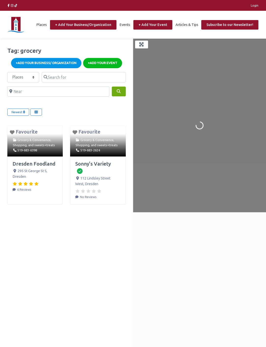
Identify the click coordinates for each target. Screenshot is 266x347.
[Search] (119, 91)
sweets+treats (44, 145)
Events (124, 25)
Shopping (20, 145)
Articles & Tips (187, 25)
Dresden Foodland (34, 164)
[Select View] (36, 112)
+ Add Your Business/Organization (83, 25)
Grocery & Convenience (34, 140)
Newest (18, 112)
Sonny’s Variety (93, 164)
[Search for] (84, 77)
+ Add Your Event (153, 25)
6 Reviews (23, 189)
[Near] (58, 91)
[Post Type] (23, 77)
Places (41, 25)
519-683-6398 (27, 150)
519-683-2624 (90, 150)
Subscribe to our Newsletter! (229, 25)
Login (254, 5)
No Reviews (88, 197)
